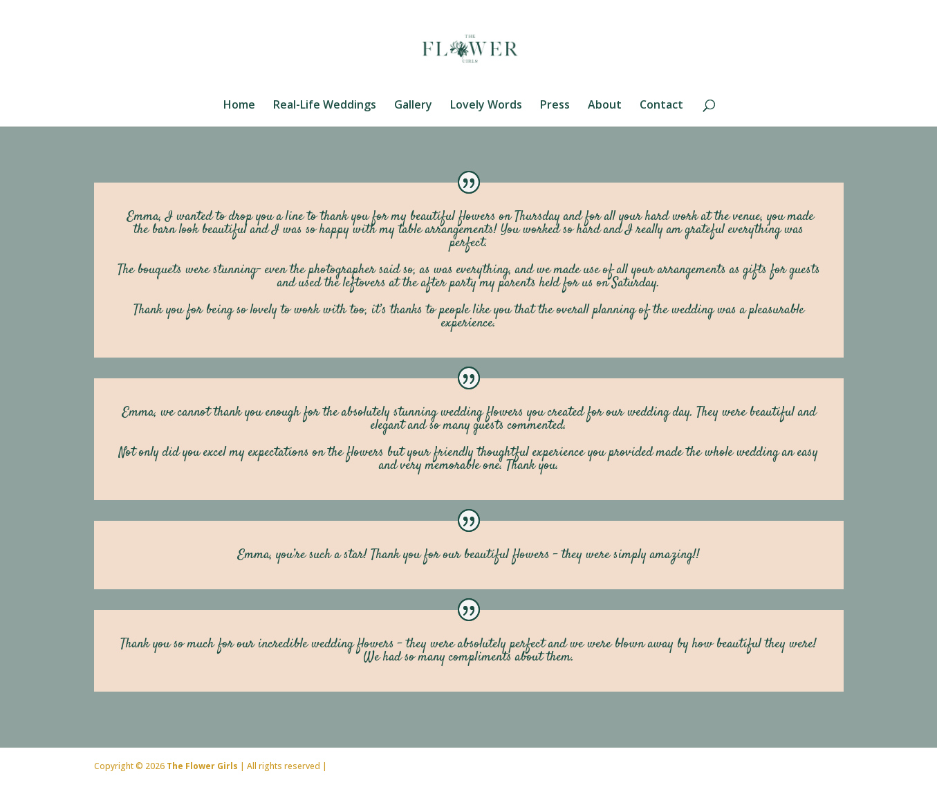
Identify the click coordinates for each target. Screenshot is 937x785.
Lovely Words (486, 106)
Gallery (413, 106)
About (605, 106)
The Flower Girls (202, 766)
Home (239, 106)
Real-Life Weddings (324, 106)
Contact (661, 106)
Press (555, 106)
